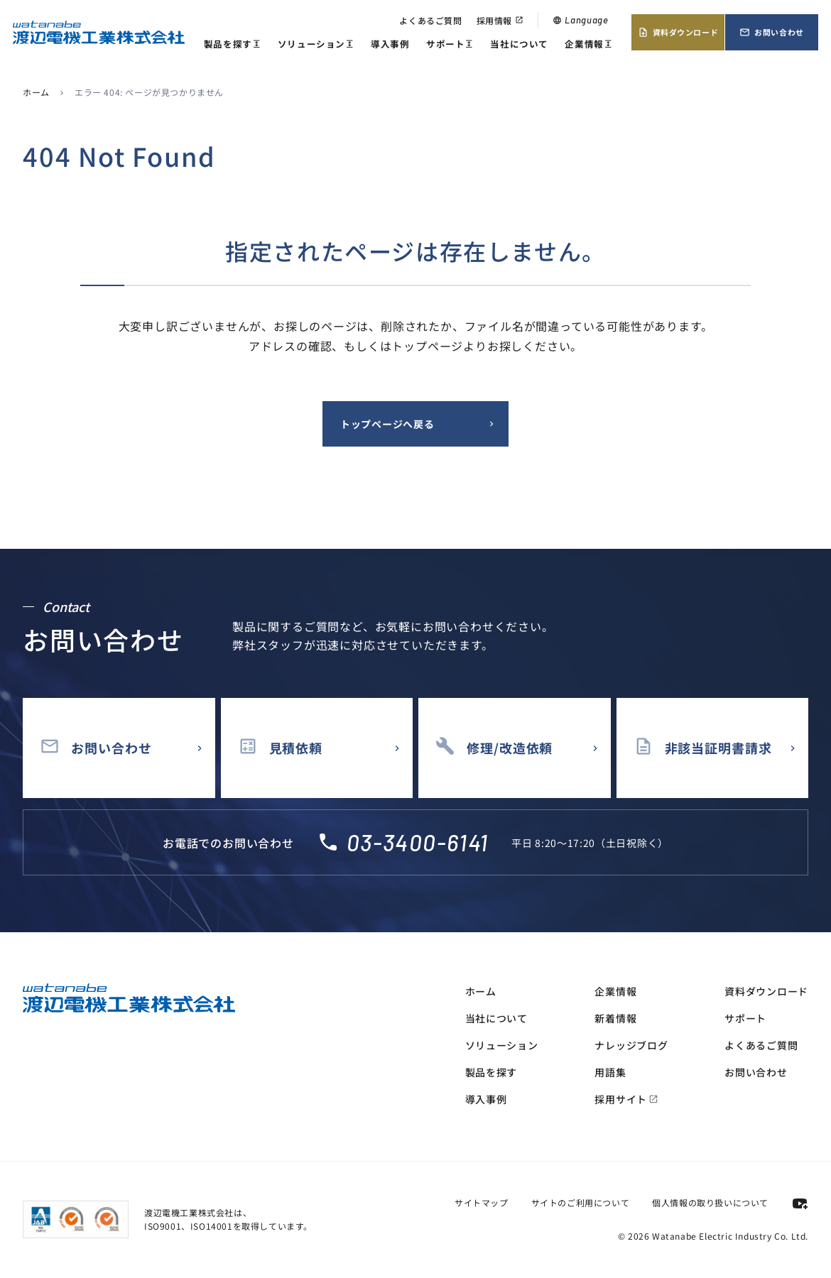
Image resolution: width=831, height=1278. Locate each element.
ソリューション (316, 45)
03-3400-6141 (418, 842)
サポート (450, 45)
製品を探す (232, 45)
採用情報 (500, 20)
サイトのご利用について (580, 1202)
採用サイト (626, 1099)
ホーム (36, 92)
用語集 (610, 1072)
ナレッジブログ (631, 1045)
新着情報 (615, 1018)
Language (580, 20)
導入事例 (390, 43)
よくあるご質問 (430, 20)
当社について (519, 43)
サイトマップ (482, 1202)
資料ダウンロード (678, 32)
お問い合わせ (771, 32)
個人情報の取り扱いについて (710, 1202)
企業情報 (588, 45)
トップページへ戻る (387, 424)
